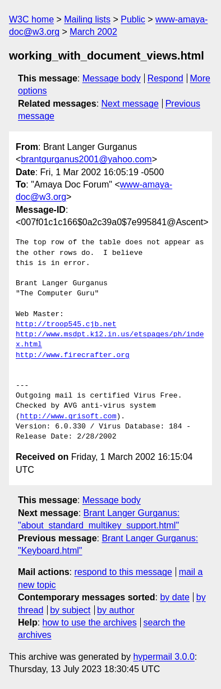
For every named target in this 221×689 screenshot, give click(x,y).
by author (116, 610)
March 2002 (93, 31)
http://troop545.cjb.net (66, 325)
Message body (111, 78)
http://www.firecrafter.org (73, 355)
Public (133, 19)
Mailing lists (87, 19)
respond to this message (123, 572)
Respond (165, 78)
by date (174, 597)
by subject (70, 610)
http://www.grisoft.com (68, 417)
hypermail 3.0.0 (163, 656)
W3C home (31, 19)
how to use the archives (90, 622)
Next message (130, 103)
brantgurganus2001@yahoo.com (86, 159)
